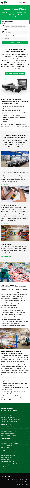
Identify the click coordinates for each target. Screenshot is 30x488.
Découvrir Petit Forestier (7, 453)
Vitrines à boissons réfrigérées (8, 435)
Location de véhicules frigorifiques (9, 413)
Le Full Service (4, 184)
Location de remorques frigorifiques (10, 415)
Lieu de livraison (6, 23)
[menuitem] (22, 2)
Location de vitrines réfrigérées (8, 427)
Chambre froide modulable (7, 445)
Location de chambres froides (8, 441)
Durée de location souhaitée (8, 35)
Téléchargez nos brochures (7, 461)
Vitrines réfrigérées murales (7, 433)
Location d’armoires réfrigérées (8, 431)
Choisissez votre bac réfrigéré (15, 73)
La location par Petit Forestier (8, 455)
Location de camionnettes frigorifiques (10, 419)
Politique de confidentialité (21, 481)
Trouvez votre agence (6, 459)
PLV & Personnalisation (7, 256)
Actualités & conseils (6, 457)
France (22, 2)
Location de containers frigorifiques (9, 443)
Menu (28, 2)
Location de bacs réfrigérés (7, 429)
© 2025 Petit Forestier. (22, 484)
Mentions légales (24, 479)
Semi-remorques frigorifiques (8, 417)
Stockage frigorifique (6, 447)
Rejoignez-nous (4, 466)
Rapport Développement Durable (9, 464)
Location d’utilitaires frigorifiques (9, 421)
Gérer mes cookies (13, 479)
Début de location (6, 29)
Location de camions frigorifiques (9, 410)
